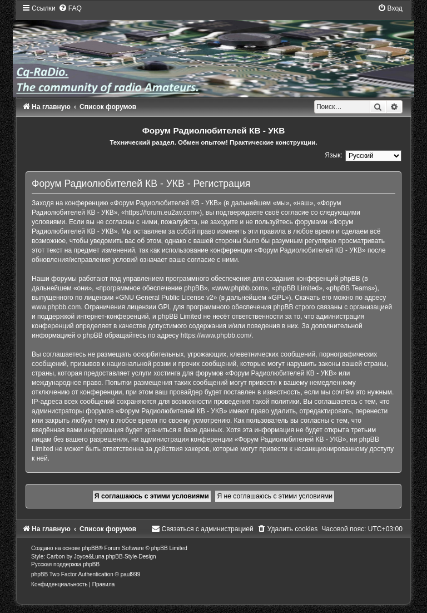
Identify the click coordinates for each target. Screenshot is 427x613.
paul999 (131, 574)
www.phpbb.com (56, 307)
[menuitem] (70, 8)
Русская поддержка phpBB (65, 564)
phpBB (90, 548)
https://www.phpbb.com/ (216, 335)
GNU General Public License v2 (166, 297)
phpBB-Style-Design (131, 556)
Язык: (333, 155)
